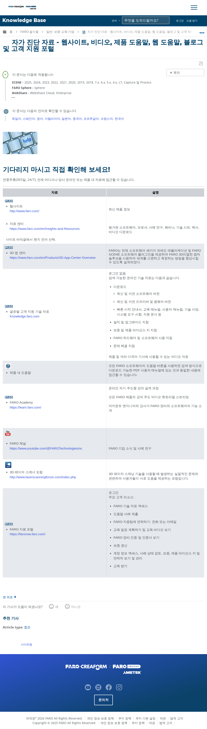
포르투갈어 (91, 118)
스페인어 (29, 118)
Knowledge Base (24, 20)
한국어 (119, 118)
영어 (40, 118)
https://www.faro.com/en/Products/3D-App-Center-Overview (52, 257)
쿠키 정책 (124, 718)
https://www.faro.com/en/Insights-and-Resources (45, 228)
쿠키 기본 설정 (145, 718)
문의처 (103, 699)
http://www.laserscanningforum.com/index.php (43, 477)
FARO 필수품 (29, 31)
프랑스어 (107, 118)
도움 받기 (191, 20)
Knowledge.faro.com (24, 316)
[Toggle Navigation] (194, 7)
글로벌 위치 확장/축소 (201, 31)
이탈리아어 (52, 118)
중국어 (77, 118)
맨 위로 (8, 597)
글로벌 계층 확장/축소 (4, 31)
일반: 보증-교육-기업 (60, 31)
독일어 (16, 118)
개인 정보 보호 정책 (100, 718)
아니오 (76, 606)
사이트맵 (26, 644)
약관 (163, 718)
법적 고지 (176, 718)
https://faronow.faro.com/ (27, 534)
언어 (114, 20)
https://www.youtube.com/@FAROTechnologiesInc (46, 448)
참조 (27, 627)
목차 (176, 72)
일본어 (66, 118)
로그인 (180, 20)
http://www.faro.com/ (24, 211)
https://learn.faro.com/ (25, 407)
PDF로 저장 (201, 63)
